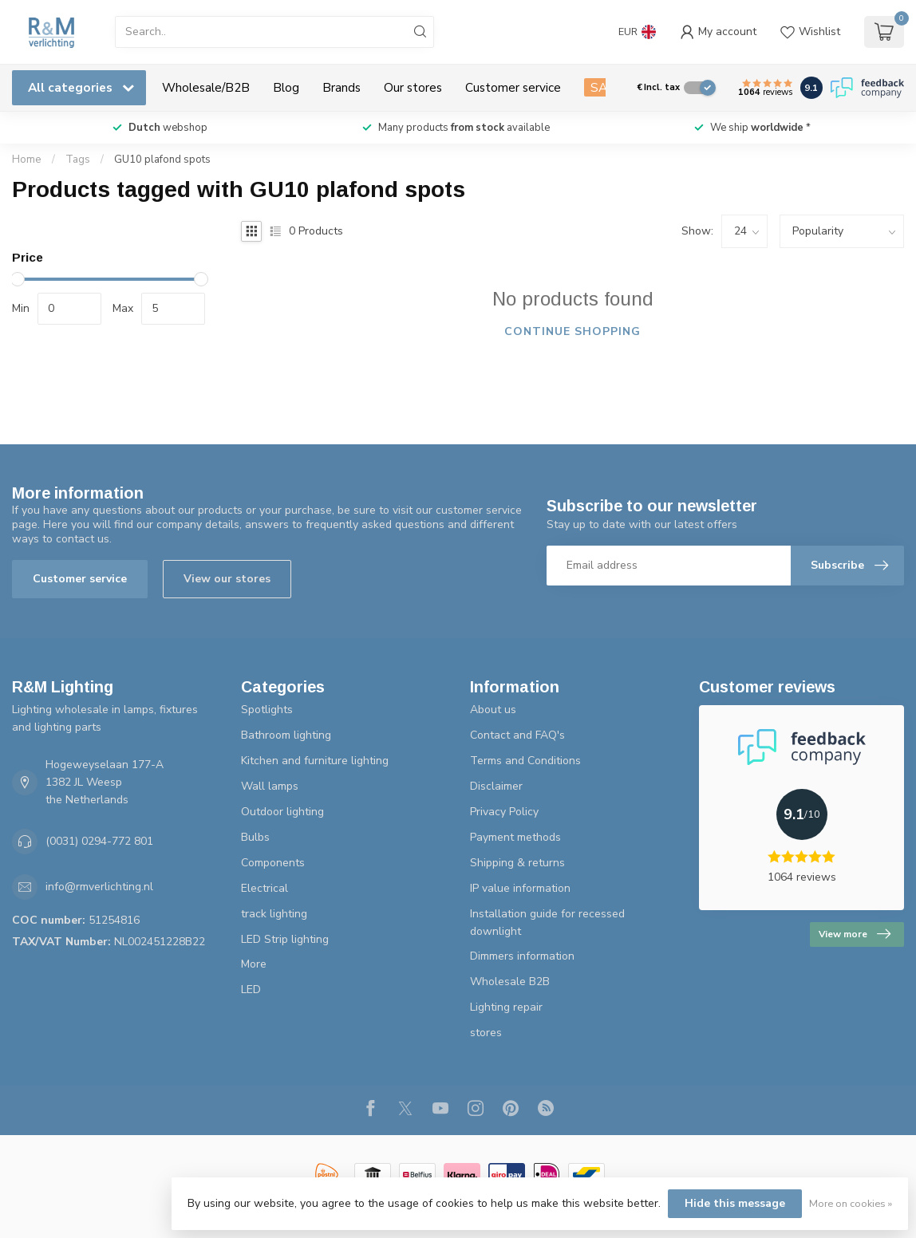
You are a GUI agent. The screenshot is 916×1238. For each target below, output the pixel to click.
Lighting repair (506, 1007)
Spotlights (267, 709)
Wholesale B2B (510, 981)
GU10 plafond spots (162, 159)
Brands (341, 87)
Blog (286, 87)
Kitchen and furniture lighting (315, 760)
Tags (77, 159)
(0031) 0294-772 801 (99, 841)
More (254, 964)
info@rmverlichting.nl (99, 886)
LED (251, 989)
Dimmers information (522, 956)
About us (493, 709)
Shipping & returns (517, 862)
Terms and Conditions (525, 760)
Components (273, 862)
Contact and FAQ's (517, 735)
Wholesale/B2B (206, 87)
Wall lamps (269, 786)
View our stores (227, 578)
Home (26, 159)
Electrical (264, 888)
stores (486, 1032)
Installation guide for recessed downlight (547, 922)
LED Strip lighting (285, 939)
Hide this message (735, 1203)
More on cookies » (850, 1203)
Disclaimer (496, 786)
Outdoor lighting (282, 811)
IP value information (520, 888)
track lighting (274, 913)
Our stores (413, 87)
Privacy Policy (504, 811)
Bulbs (255, 837)
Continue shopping (572, 331)
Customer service (513, 87)
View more (854, 934)
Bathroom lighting (286, 735)
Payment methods (515, 837)
